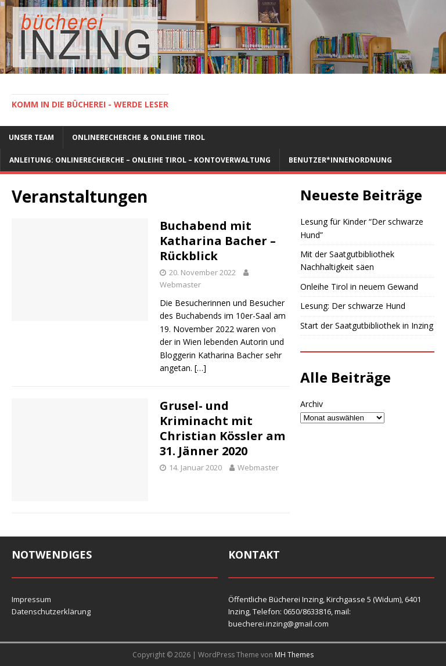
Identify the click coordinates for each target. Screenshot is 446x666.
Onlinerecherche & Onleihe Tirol (138, 137)
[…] (200, 367)
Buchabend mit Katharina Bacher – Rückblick (218, 241)
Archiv (311, 403)
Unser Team (31, 137)
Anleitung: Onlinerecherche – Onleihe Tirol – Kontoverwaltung (140, 160)
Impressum (31, 599)
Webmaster (180, 284)
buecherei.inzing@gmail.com (278, 623)
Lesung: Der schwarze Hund (352, 305)
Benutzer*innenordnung (340, 160)
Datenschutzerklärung (51, 611)
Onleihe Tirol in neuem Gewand (359, 286)
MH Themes (294, 655)
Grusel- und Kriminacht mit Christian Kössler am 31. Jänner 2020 (222, 428)
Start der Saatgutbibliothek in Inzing (366, 325)
